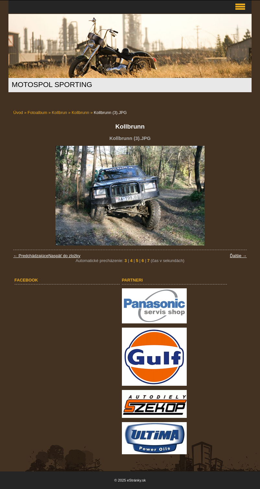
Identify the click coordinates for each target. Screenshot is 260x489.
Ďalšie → (238, 255)
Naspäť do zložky (64, 255)
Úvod (18, 112)
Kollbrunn (80, 112)
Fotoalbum (37, 112)
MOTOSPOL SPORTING (52, 85)
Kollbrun (59, 112)
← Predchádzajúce (30, 255)
